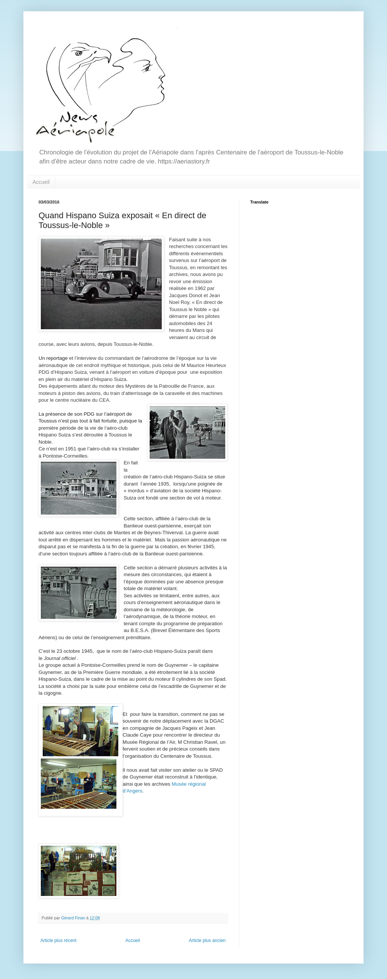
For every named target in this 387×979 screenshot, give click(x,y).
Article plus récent (58, 940)
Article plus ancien (207, 940)
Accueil (41, 182)
